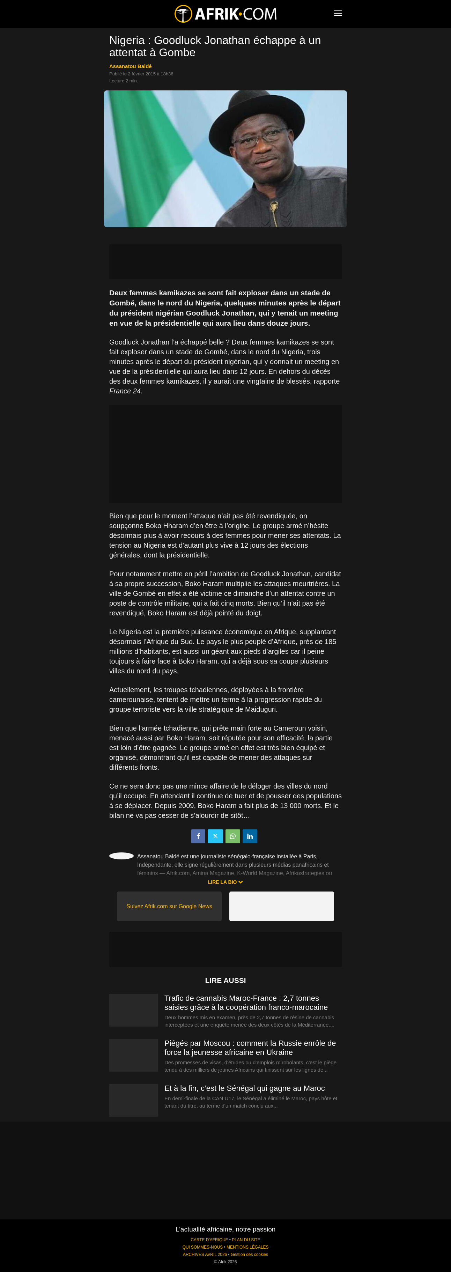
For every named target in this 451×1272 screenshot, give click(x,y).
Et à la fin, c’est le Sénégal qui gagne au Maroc (244, 1088)
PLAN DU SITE (246, 1239)
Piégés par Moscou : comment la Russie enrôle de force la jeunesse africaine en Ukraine (250, 1048)
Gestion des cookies (249, 1254)
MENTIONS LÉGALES (247, 1247)
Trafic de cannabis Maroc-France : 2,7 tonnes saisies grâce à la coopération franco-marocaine (246, 1003)
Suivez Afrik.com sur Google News (169, 906)
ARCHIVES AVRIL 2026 (205, 1254)
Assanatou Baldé (130, 66)
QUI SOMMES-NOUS (203, 1247)
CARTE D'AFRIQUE (209, 1239)
